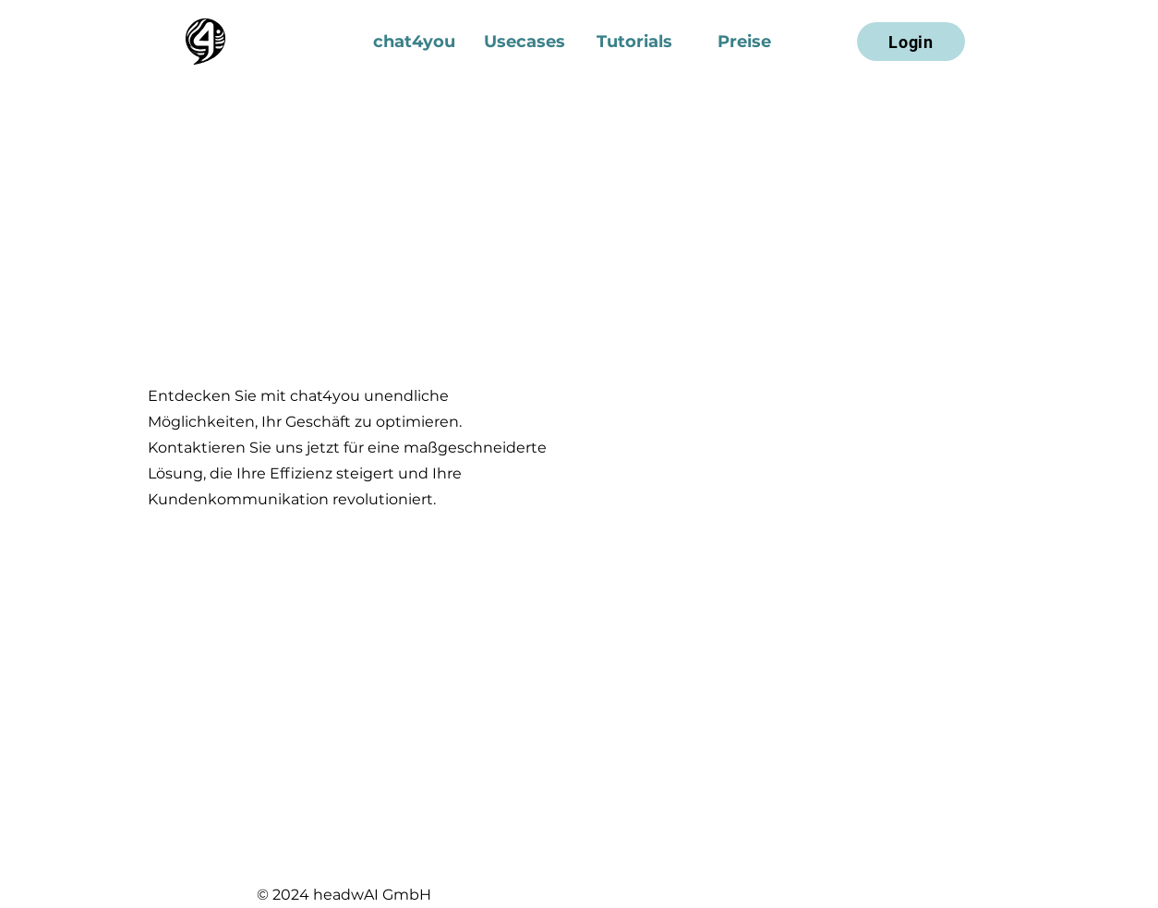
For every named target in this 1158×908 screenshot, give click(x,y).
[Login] (911, 41)
